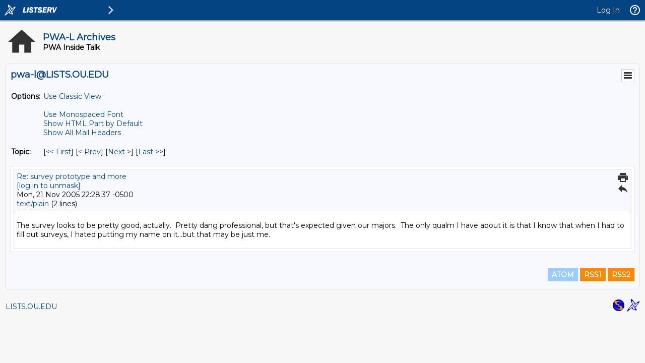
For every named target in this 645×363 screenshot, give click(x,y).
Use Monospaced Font (83, 114)
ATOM (563, 274)
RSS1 (593, 274)
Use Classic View (72, 96)
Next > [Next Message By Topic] (119, 151)
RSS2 (621, 274)
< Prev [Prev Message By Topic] (89, 151)
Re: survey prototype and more (71, 176)
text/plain (33, 203)
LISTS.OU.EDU (31, 306)
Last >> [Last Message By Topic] (150, 151)
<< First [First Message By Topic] (58, 151)
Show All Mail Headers (82, 132)
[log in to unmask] (49, 185)
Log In (608, 10)
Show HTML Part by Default (93, 123)
